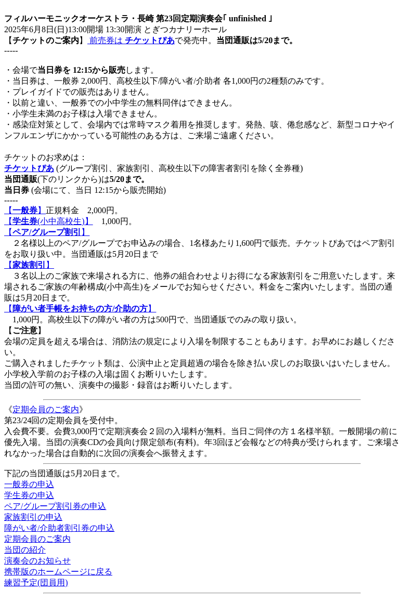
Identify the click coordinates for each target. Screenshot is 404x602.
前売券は (131, 40)
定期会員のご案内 (45, 409)
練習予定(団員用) (36, 582)
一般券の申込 (29, 484)
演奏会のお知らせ (37, 560)
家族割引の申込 (33, 517)
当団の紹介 (25, 549)
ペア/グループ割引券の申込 (55, 506)
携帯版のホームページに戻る (58, 571)
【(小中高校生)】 (48, 221)
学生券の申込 (29, 495)
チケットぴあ (29, 168)
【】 (25, 210)
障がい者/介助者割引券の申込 (59, 528)
